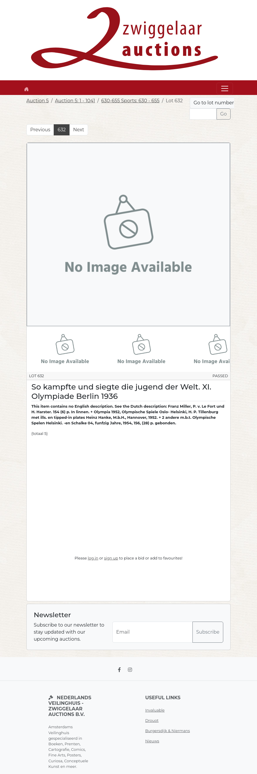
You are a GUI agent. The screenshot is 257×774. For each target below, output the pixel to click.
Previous (40, 129)
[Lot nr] (203, 114)
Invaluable (155, 710)
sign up (111, 558)
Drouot (151, 720)
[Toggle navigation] (225, 88)
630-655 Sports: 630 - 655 (130, 100)
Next (78, 129)
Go (223, 114)
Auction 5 (37, 100)
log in (93, 558)
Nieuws (152, 741)
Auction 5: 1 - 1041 (75, 100)
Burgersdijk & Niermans (167, 731)
